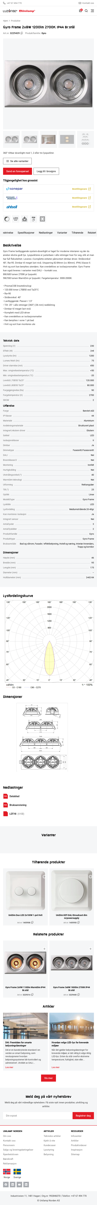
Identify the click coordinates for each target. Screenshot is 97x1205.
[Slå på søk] (86, 10)
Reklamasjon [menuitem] (9, 1163)
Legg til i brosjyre (46, 171)
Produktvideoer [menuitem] (79, 1145)
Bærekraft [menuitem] (8, 1158)
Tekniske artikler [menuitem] (52, 1135)
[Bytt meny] (92, 10)
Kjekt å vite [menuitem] (49, 1140)
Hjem (5, 20)
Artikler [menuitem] (75, 1140)
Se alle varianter (19, 161)
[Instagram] (26, 1184)
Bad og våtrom (27, 543)
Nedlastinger (46, 232)
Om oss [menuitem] (7, 1135)
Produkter (15, 20)
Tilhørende (77, 232)
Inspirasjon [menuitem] (76, 1149)
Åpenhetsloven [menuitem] (10, 1154)
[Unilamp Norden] (19, 10)
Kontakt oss (86, 3)
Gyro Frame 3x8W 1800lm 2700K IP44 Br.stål (71, 989)
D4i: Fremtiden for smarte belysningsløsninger (18, 1044)
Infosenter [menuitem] (76, 1135)
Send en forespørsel (17, 171)
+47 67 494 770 (12, 3)
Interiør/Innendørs (84, 543)
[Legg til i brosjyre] (44, 877)
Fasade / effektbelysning (46, 543)
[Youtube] (19, 1184)
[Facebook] (6, 1184)
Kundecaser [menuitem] (50, 1145)
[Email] (38, 1115)
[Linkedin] (12, 1184)
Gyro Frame (88, 538)
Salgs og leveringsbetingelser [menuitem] (18, 1149)
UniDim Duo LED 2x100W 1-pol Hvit (25, 915)
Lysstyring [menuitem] (49, 1149)
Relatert (92, 232)
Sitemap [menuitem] (75, 1154)
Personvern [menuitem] (9, 1145)
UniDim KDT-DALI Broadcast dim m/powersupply (71, 916)
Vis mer (48, 1078)
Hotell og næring (67, 543)
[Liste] (80, 11)
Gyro (44, 33)
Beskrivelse (7, 232)
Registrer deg (83, 1115)
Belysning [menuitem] (48, 1154)
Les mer (9, 1067)
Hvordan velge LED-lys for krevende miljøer (70, 1044)
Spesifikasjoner (26, 232)
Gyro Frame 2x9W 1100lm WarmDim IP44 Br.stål (25, 989)
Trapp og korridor (85, 546)
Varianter (62, 232)
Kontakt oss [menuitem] (9, 1140)
